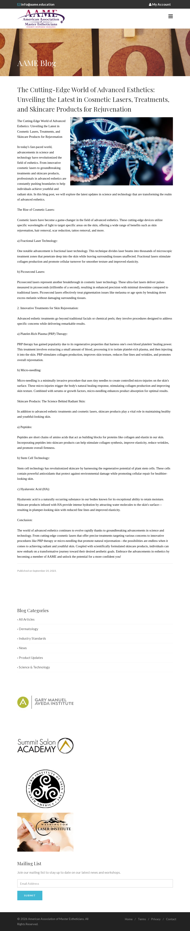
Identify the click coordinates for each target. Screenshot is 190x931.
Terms (142, 919)
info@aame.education (37, 4)
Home (129, 919)
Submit (30, 895)
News (22, 648)
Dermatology (27, 629)
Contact (171, 919)
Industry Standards (31, 638)
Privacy (156, 919)
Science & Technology (33, 667)
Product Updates (30, 658)
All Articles (26, 619)
